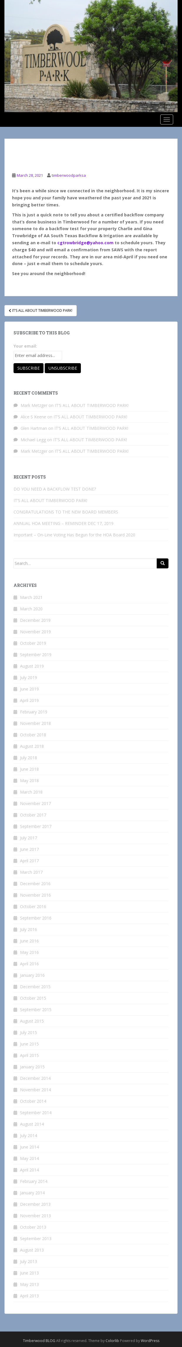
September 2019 (35, 654)
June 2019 (29, 689)
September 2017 (35, 826)
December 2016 (35, 883)
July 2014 (28, 1135)
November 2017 (35, 803)
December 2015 (35, 986)
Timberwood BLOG (39, 1340)
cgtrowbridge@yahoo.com (85, 242)
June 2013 (29, 1273)
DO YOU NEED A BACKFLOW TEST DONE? (55, 489)
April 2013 (29, 1296)
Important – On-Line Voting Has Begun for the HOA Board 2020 (74, 535)
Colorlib (112, 1340)
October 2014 (33, 1101)
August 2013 (32, 1250)
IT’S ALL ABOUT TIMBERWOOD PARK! (91, 405)
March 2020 (31, 609)
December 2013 (35, 1204)
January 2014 (32, 1193)
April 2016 (29, 964)
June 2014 (29, 1147)
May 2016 (29, 952)
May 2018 (29, 780)
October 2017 (33, 815)
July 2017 (28, 838)
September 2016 (35, 918)
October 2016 (33, 906)
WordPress (150, 1340)
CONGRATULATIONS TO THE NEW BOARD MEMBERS (66, 512)
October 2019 (33, 643)
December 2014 (35, 1078)
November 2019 (35, 631)
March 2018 (31, 792)
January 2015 (32, 1067)
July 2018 (28, 757)
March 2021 (31, 597)
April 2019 (29, 700)
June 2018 (29, 769)
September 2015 (35, 1009)
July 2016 (28, 929)
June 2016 (29, 941)
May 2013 (29, 1284)
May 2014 (29, 1158)
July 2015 (28, 1032)
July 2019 (28, 677)
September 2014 (35, 1112)
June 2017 (29, 849)
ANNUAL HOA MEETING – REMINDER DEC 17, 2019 (63, 523)
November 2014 (35, 1089)
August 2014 (32, 1124)
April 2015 (29, 1055)
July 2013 (28, 1261)
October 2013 (33, 1227)
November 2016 (35, 895)
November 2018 (35, 723)
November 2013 (35, 1215)
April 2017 (29, 860)
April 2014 (29, 1170)
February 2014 (33, 1181)
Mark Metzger (34, 405)
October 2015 (33, 998)
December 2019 (35, 620)
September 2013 (35, 1238)
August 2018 (32, 746)
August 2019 (32, 666)
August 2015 (32, 1021)
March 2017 (31, 872)
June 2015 (29, 1044)
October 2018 (33, 735)
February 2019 (33, 712)
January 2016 (32, 975)
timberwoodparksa (69, 175)
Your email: (25, 346)
